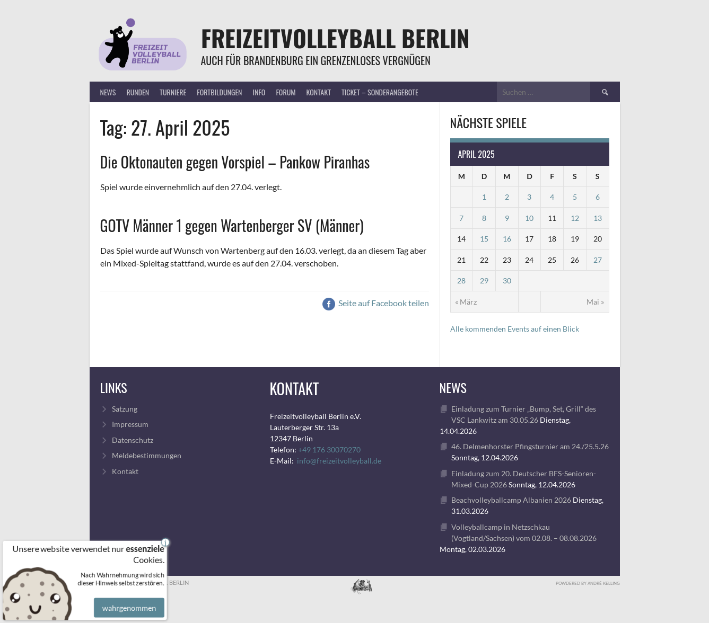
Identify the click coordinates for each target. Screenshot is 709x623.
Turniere (173, 91)
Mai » (595, 301)
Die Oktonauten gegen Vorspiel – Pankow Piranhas (235, 162)
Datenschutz (132, 439)
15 (484, 238)
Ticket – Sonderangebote (380, 91)
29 (484, 280)
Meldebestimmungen (146, 455)
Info (258, 91)
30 (507, 280)
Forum (285, 91)
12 (575, 217)
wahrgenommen (127, 599)
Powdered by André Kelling (588, 583)
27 (597, 259)
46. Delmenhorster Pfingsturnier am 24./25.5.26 (530, 446)
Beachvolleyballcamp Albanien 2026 (511, 499)
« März (466, 301)
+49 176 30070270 (329, 449)
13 (597, 217)
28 (461, 280)
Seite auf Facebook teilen (375, 303)
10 (529, 217)
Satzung (124, 408)
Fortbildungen (219, 91)
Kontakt (318, 91)
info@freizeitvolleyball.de (339, 460)
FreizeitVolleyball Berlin (335, 38)
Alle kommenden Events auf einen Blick (514, 328)
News (108, 91)
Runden (137, 91)
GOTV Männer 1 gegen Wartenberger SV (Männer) (232, 225)
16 (507, 238)
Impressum (130, 424)
